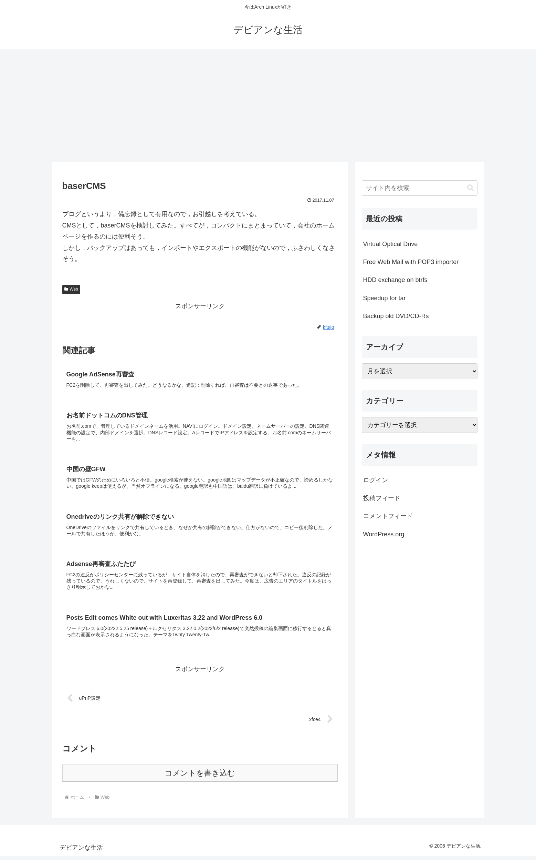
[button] (470, 188)
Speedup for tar (384, 298)
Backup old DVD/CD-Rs (396, 316)
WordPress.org (383, 534)
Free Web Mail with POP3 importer (411, 262)
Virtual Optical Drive (390, 244)
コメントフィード (388, 516)
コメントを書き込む (200, 777)
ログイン (375, 480)
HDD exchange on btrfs (395, 279)
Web (71, 289)
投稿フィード (381, 498)
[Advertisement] (268, 105)
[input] (419, 188)
